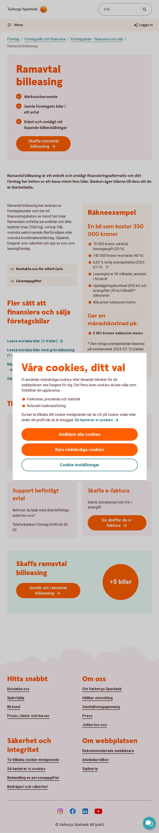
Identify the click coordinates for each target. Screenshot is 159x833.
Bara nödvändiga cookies (79, 449)
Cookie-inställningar (79, 464)
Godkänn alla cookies (79, 434)
